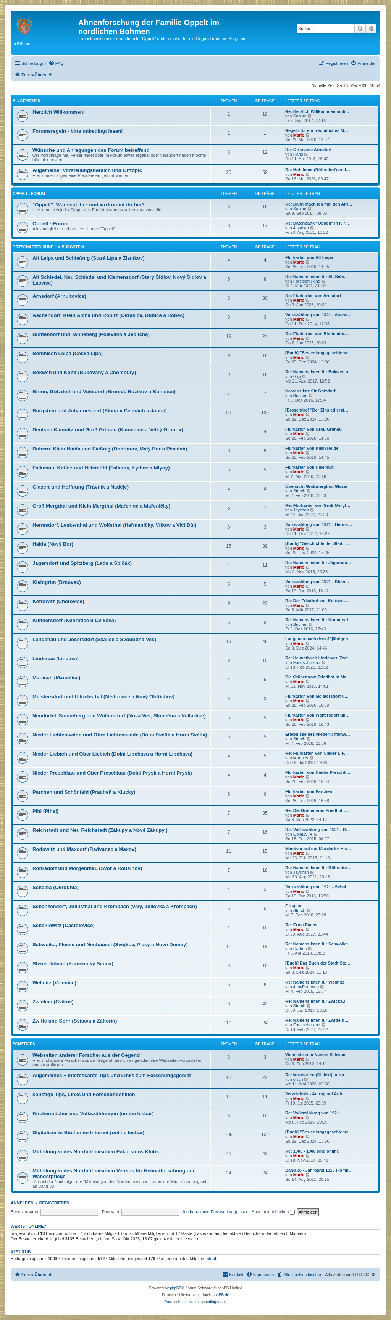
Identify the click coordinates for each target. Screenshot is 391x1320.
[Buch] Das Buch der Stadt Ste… (318, 963)
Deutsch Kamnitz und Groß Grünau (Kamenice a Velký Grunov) (107, 429)
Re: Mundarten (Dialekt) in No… (316, 1074)
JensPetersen (306, 986)
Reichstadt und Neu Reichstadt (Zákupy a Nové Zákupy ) (100, 830)
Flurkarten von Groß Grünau (313, 429)
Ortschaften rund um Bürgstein (48, 247)
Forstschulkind (306, 281)
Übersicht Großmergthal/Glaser (316, 486)
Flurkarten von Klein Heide (311, 448)
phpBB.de (220, 1295)
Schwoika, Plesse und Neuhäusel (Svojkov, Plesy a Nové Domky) (110, 944)
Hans (298, 154)
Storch (299, 491)
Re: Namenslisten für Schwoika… (318, 944)
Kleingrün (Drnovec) (56, 582)
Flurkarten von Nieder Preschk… (318, 772)
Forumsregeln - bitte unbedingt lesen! (77, 131)
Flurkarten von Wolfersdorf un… (317, 715)
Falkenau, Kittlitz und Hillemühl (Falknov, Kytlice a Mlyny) (101, 468)
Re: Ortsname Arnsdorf (308, 149)
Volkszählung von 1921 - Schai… (317, 886)
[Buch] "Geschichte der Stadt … (317, 543)
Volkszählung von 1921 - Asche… (318, 314)
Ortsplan (293, 906)
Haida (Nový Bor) (52, 544)
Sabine (299, 116)
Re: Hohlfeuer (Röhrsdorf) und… (317, 169)
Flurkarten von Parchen (308, 791)
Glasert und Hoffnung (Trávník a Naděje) (80, 487)
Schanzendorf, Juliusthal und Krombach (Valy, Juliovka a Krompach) (114, 906)
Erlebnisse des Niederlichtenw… (317, 734)
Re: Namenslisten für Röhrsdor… (318, 867)
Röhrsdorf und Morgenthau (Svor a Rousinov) (87, 868)
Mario (298, 135)
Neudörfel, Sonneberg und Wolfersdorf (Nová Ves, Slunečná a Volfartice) (119, 716)
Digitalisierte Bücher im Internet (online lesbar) (88, 1132)
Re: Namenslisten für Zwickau (315, 1001)
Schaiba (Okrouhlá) (55, 887)
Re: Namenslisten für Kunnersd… (318, 619)
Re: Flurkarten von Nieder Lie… (316, 753)
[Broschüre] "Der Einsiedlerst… (316, 410)
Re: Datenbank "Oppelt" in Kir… (317, 223)
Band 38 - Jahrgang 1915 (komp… (319, 1170)
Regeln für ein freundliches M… (316, 130)
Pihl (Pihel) (45, 811)
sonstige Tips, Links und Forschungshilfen (83, 1094)
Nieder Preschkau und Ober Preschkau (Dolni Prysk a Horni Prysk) (112, 773)
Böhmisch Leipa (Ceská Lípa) (67, 353)
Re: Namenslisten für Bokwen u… (318, 372)
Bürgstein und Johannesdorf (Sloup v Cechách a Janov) (99, 410)
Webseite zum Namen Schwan (315, 1054)
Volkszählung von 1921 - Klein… (317, 581)
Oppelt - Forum (29, 193)
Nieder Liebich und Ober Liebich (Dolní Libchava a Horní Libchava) (112, 754)
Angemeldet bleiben (273, 1211)
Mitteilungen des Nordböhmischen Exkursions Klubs (95, 1151)
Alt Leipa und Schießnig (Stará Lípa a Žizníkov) (88, 258)
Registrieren (54, 1203)
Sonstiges (24, 1044)
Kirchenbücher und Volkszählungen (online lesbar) (93, 1113)
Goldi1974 (302, 834)
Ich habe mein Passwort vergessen (216, 1211)
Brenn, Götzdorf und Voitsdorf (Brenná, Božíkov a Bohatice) (104, 391)
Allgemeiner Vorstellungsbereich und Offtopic (87, 170)
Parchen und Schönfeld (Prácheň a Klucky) (84, 792)
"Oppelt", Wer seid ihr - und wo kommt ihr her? (88, 204)
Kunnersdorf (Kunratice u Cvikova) (74, 620)
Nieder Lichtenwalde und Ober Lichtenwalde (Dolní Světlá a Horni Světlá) (119, 735)
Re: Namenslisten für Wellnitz (314, 982)
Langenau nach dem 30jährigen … (319, 639)
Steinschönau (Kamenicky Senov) (72, 963)
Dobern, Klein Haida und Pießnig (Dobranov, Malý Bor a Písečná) (109, 449)
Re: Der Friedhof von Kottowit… (317, 600)
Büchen (300, 395)
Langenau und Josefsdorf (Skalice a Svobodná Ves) (94, 639)
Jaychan (301, 227)
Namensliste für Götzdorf (310, 391)
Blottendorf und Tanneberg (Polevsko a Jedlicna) (91, 334)
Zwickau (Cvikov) (53, 1002)
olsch (298, 1079)
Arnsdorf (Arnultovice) (59, 296)
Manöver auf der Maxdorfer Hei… (318, 848)
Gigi (297, 376)
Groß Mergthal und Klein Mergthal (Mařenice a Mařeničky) (101, 506)
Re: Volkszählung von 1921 (312, 1113)
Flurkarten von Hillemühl (309, 467)
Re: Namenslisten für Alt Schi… (316, 276)
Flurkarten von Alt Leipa (309, 257)
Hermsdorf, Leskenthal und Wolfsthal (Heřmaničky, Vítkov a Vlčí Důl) (114, 525)
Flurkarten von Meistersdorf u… (317, 696)
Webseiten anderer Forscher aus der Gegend (86, 1055)
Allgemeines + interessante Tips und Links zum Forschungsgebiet (111, 1075)
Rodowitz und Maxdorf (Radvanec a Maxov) (84, 849)
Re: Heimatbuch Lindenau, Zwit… (318, 658)
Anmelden (22, 1203)
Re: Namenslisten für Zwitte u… (317, 1020)
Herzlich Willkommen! (58, 112)
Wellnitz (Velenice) (54, 983)
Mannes (300, 758)
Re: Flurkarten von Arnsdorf (313, 295)
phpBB (175, 1288)
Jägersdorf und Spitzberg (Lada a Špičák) (82, 563)
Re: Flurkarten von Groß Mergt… (318, 505)
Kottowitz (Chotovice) (58, 601)
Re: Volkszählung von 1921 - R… (317, 829)
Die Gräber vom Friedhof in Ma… (318, 677)
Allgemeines (26, 101)
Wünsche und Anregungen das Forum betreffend (91, 150)
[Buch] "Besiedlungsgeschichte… (319, 352)
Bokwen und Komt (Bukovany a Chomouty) (84, 372)
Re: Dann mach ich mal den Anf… (318, 204)
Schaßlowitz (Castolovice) (63, 925)
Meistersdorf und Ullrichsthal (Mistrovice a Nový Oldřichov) (103, 696)
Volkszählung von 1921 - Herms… (318, 524)
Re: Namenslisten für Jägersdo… (318, 562)
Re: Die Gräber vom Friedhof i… (317, 810)
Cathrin (300, 948)
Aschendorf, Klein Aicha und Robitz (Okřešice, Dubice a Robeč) (108, 315)
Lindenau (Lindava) (55, 658)
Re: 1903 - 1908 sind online (312, 1151)
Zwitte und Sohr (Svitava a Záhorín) (74, 1021)
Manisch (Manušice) (56, 677)
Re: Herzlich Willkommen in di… (317, 111)
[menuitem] (56, 63)
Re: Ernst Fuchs (301, 925)
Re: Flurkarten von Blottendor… (317, 333)
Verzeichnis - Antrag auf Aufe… (316, 1094)
